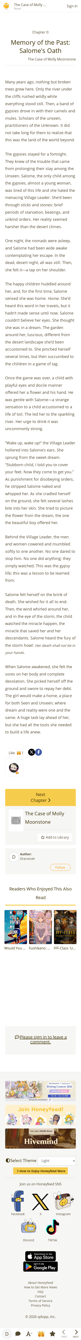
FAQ (40, 1292)
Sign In (72, 6)
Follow (60, 867)
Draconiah (27, 859)
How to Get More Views (40, 1287)
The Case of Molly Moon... (34, 4)
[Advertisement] (40, 990)
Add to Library (55, 837)
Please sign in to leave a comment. (40, 1039)
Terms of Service (40, 1301)
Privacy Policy (40, 1305)
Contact (40, 1296)
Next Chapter (41, 797)
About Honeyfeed (40, 1283)
